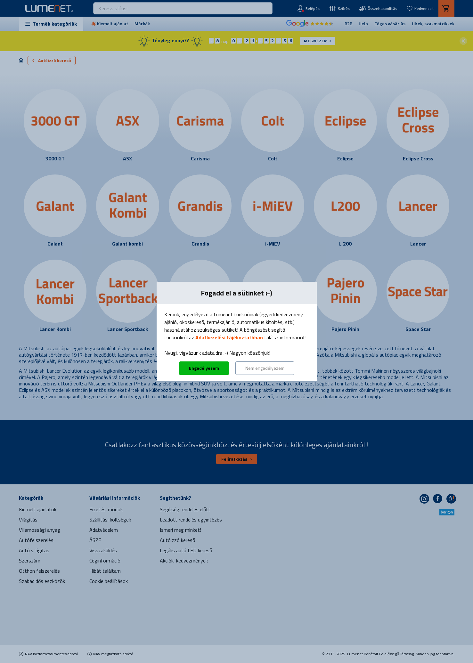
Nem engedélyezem (264, 368)
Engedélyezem (204, 368)
